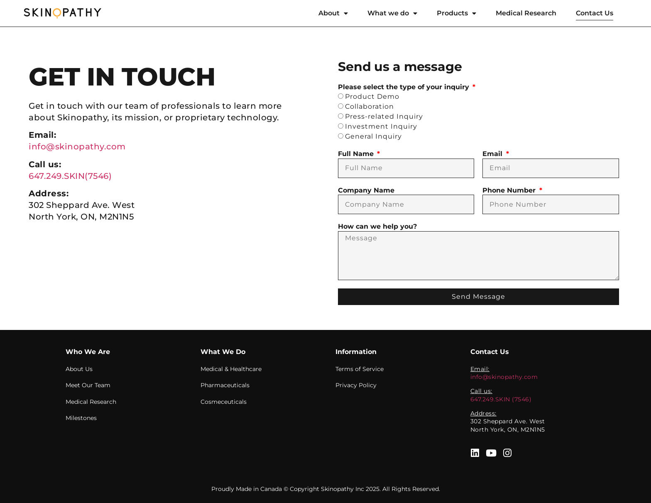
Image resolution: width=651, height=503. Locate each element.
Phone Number (510, 190)
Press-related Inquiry (384, 116)
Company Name (366, 190)
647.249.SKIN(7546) (70, 176)
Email (493, 154)
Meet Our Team (88, 385)
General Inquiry (373, 136)
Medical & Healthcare (231, 369)
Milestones (81, 418)
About (333, 13)
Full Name (357, 154)
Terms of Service (359, 369)
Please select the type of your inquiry (404, 87)
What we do (392, 13)
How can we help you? (377, 226)
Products (456, 13)
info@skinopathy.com (77, 146)
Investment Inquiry (381, 126)
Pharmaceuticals (225, 385)
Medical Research (526, 13)
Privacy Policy (356, 385)
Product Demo (372, 96)
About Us (79, 369)
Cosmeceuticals (224, 401)
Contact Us (594, 13)
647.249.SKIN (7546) (501, 399)
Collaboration (369, 106)
